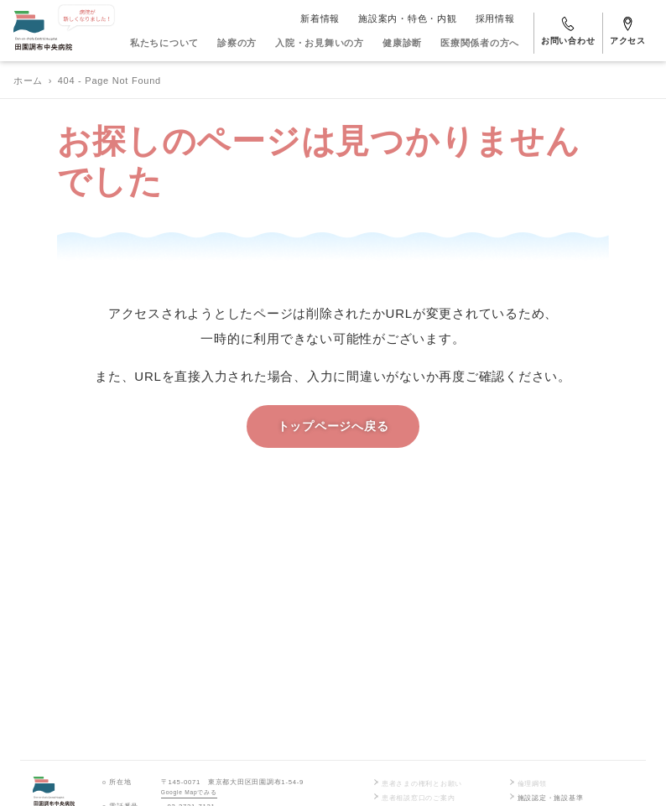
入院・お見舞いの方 (319, 43)
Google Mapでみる (189, 792)
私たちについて (164, 43)
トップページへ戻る (333, 426)
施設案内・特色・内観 (407, 18)
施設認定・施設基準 (545, 797)
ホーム (28, 80)
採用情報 (495, 18)
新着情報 (320, 18)
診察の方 (237, 43)
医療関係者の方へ (479, 43)
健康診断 (402, 43)
